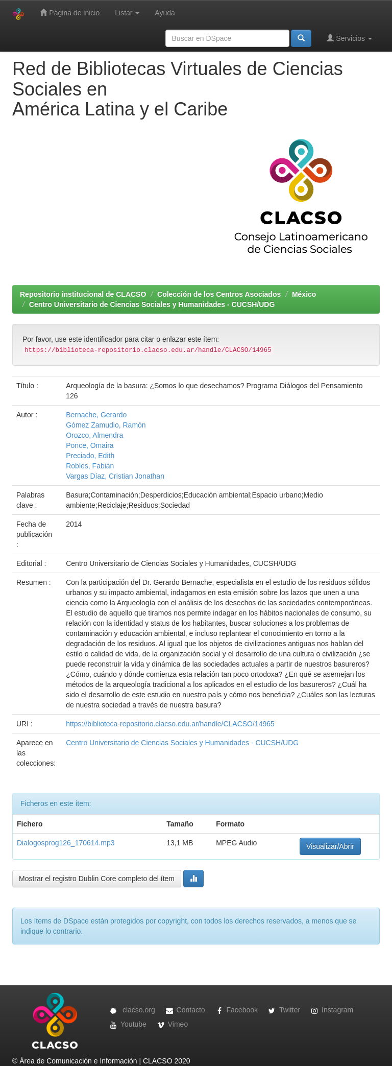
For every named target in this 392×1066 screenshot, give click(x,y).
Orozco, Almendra (94, 435)
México (304, 294)
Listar (127, 13)
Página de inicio (70, 12)
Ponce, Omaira (89, 445)
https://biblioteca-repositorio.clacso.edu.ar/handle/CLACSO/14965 (170, 724)
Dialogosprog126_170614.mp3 (65, 843)
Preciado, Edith (90, 456)
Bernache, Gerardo (96, 415)
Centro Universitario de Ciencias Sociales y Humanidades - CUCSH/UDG (152, 304)
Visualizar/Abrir (330, 846)
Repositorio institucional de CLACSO (83, 294)
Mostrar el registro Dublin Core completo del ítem (97, 878)
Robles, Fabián (90, 466)
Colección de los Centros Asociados (219, 294)
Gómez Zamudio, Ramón (105, 425)
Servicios (349, 38)
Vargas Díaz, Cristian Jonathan (115, 476)
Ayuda (165, 13)
